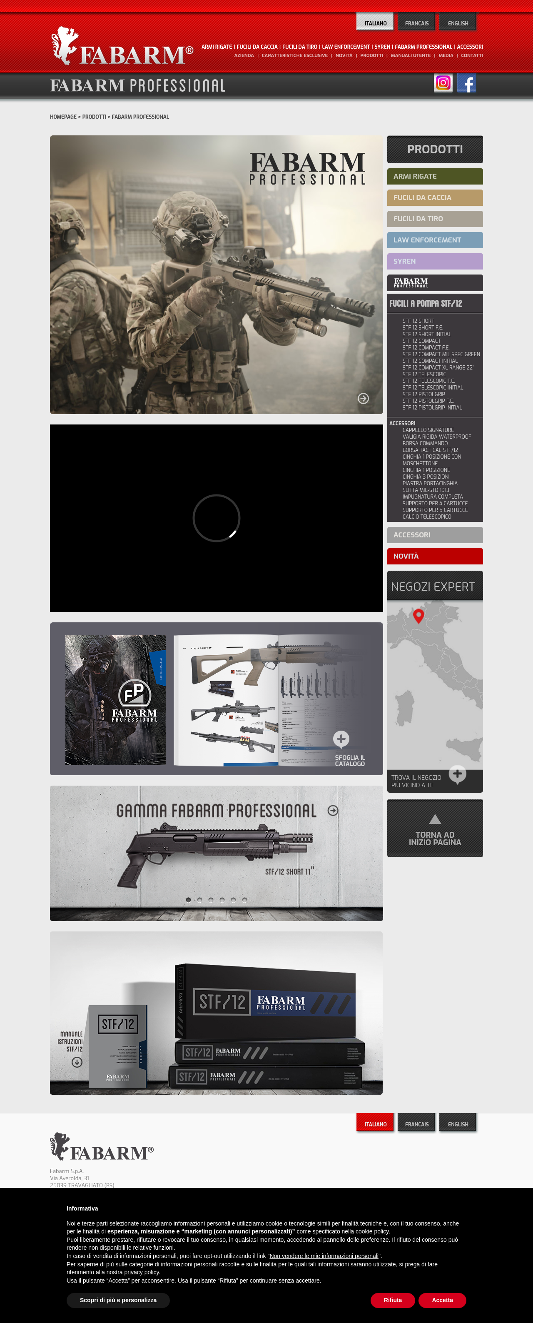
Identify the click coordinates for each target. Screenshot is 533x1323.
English (458, 23)
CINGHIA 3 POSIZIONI (426, 477)
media (445, 55)
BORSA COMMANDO (425, 443)
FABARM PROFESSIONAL (423, 47)
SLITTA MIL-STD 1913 (426, 490)
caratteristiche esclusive (295, 55)
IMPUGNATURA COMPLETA (433, 497)
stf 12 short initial (427, 334)
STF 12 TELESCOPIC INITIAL (433, 387)
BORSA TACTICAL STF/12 (430, 450)
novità (344, 55)
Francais (417, 23)
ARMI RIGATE (217, 47)
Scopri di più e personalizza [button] (118, 1300)
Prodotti (94, 117)
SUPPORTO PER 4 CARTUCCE (435, 503)
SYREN (383, 47)
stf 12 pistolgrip (424, 394)
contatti (472, 55)
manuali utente (411, 55)
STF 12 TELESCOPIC (424, 374)
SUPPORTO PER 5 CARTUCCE (435, 510)
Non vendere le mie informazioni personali (323, 1256)
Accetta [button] (442, 1300)
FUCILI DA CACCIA (257, 47)
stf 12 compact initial (430, 361)
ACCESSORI (470, 47)
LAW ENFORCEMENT (346, 47)
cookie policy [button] (372, 1231)
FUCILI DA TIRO (299, 47)
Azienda (244, 55)
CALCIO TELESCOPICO (427, 517)
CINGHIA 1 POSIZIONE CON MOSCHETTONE (432, 460)
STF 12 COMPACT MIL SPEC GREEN (441, 354)
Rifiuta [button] (393, 1300)
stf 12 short (418, 321)
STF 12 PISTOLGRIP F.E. (428, 401)
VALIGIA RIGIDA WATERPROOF (437, 437)
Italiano (376, 23)
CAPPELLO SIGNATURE (428, 430)
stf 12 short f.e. (423, 328)
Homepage (63, 117)
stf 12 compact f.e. (426, 347)
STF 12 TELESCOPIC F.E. (429, 381)
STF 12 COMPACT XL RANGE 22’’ (438, 367)
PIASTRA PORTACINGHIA (430, 483)
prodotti (372, 55)
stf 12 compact (422, 341)
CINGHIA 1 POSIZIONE (426, 470)
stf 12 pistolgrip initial (432, 407)
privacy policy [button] (142, 1272)
